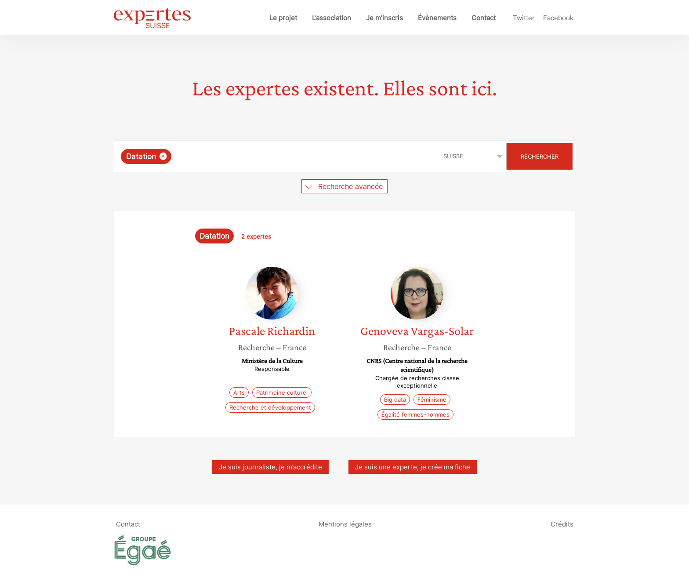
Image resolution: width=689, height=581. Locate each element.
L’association (331, 18)
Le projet (283, 18)
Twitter (524, 18)
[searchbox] (264, 156)
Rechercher (539, 156)
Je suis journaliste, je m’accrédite (270, 467)
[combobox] (273, 156)
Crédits (562, 524)
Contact (483, 18)
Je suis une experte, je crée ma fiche (412, 467)
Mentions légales (345, 524)
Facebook (558, 18)
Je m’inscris (384, 18)
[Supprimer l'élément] (163, 156)
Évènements (437, 18)
